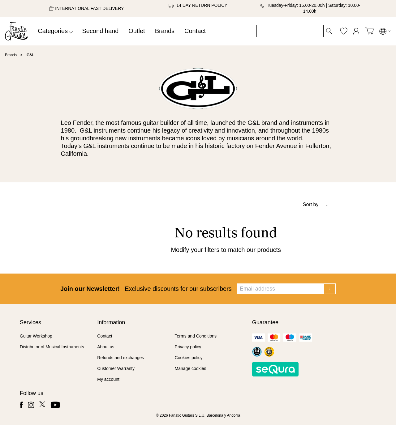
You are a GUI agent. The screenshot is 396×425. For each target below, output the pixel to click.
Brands (164, 31)
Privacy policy (188, 346)
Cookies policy (189, 357)
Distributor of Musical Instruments (52, 346)
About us (105, 346)
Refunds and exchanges (120, 357)
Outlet (136, 31)
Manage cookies (190, 368)
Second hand (100, 31)
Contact (195, 31)
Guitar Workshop (36, 336)
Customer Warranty (116, 368)
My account (108, 379)
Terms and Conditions (196, 336)
